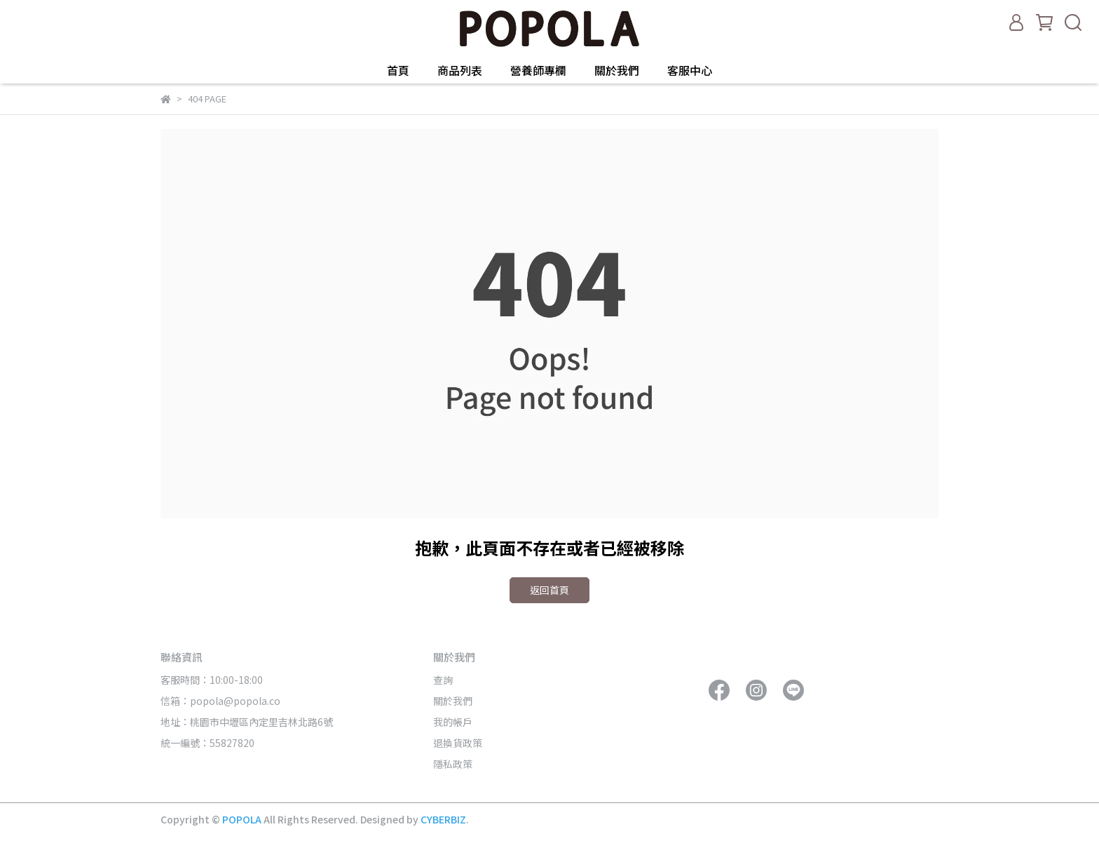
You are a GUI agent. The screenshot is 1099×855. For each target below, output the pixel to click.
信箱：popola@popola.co (221, 701)
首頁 (398, 70)
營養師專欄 (538, 70)
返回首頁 (549, 590)
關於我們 (616, 70)
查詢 (443, 680)
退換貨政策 (457, 743)
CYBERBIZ (443, 819)
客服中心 (689, 70)
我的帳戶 (452, 722)
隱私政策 (452, 764)
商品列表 (459, 70)
